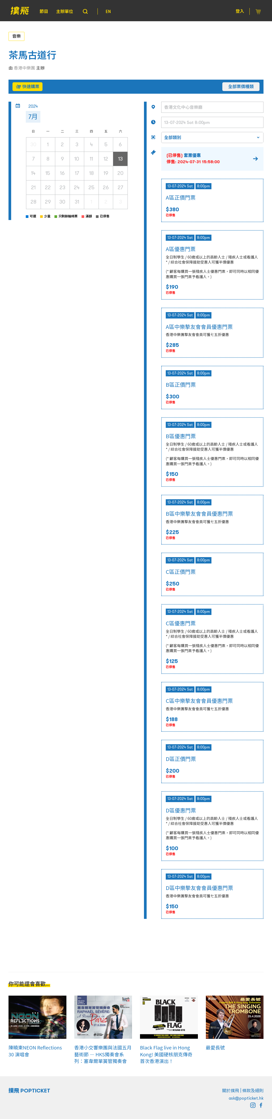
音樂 (16, 36)
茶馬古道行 (32, 55)
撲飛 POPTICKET (29, 1090)
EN (108, 11)
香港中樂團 (24, 68)
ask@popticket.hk (246, 1098)
